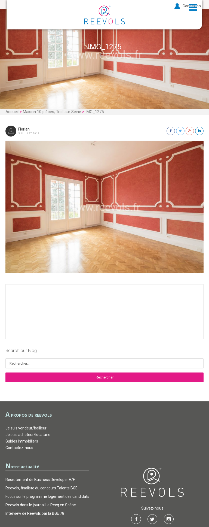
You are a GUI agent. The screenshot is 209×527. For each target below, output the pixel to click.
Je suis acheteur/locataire (27, 407)
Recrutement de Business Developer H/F (40, 452)
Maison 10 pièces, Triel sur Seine (52, 111)
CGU (77, 506)
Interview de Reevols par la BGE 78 (34, 486)
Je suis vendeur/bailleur (26, 401)
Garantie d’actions (104, 506)
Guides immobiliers (21, 414)
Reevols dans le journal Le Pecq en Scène (40, 477)
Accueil (12, 111)
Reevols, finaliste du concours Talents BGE (41, 461)
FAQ (132, 506)
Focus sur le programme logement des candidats (47, 469)
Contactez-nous (19, 420)
